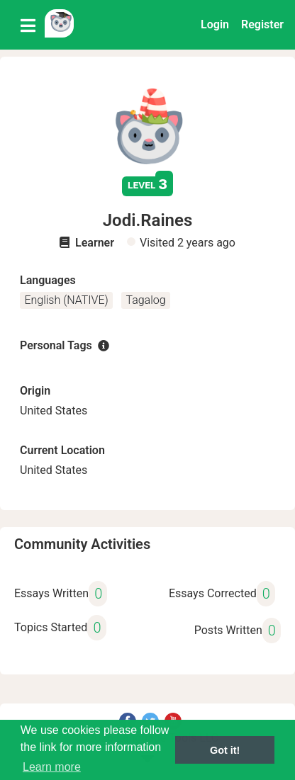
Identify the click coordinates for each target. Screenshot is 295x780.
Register (262, 24)
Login (215, 24)
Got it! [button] (225, 750)
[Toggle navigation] (28, 25)
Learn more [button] (52, 767)
